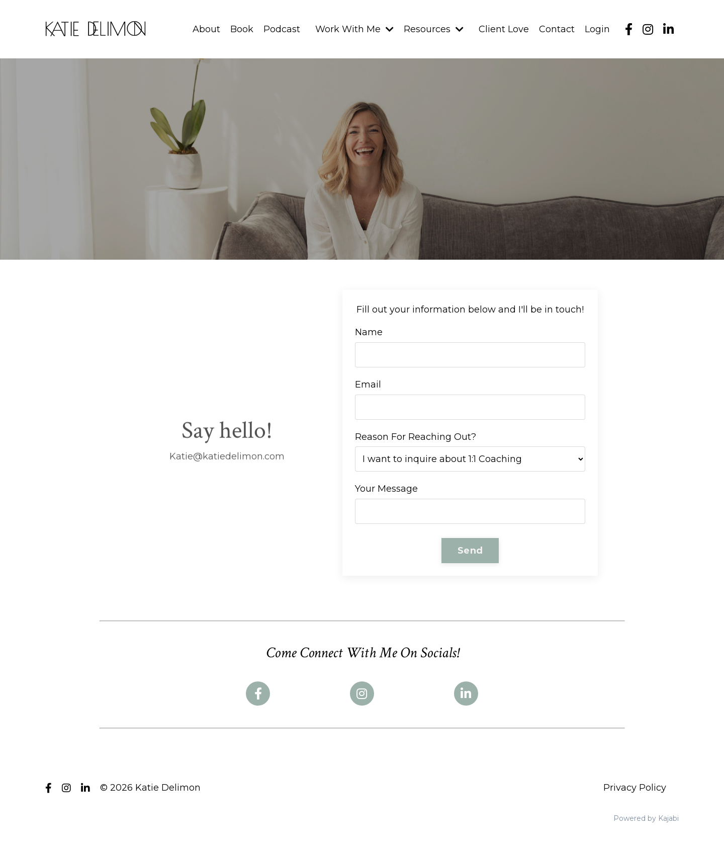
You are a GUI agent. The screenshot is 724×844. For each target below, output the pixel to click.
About (206, 29)
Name (369, 332)
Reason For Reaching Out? (415, 436)
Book (241, 29)
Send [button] (470, 550)
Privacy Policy (634, 787)
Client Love (504, 29)
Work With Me (354, 29)
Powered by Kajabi (646, 818)
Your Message (386, 488)
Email (368, 384)
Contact (557, 29)
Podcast (281, 29)
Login (597, 29)
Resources (434, 29)
